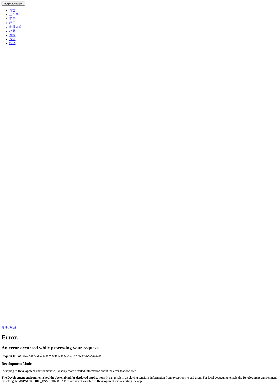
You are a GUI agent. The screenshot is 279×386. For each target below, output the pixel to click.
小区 (12, 31)
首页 (12, 10)
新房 (12, 18)
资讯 (12, 39)
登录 (13, 327)
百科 (12, 35)
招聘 (12, 43)
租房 (12, 22)
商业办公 (15, 27)
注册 (5, 327)
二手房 (14, 14)
